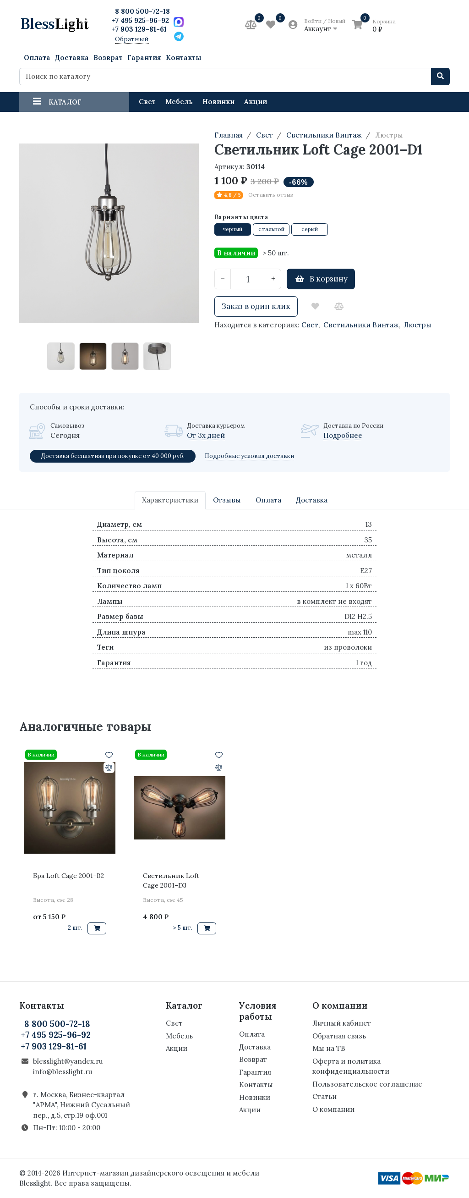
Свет (147, 101)
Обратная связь (339, 1036)
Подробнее (342, 435)
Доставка (72, 57)
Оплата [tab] (268, 500)
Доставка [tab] (311, 500)
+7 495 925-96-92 (140, 20)
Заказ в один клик (256, 306)
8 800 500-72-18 (142, 11)
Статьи (324, 1096)
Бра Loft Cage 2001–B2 (68, 876)
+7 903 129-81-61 (139, 29)
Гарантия (144, 57)
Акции (255, 101)
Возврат (108, 57)
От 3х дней (206, 435)
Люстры (417, 324)
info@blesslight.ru (62, 1071)
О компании (333, 1109)
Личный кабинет (341, 1023)
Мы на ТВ (328, 1048)
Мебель (179, 101)
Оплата (37, 57)
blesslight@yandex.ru (68, 1061)
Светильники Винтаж (361, 324)
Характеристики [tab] (170, 500)
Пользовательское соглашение (367, 1084)
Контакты (184, 57)
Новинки (218, 101)
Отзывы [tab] (227, 500)
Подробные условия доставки (249, 456)
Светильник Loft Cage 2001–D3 (171, 880)
